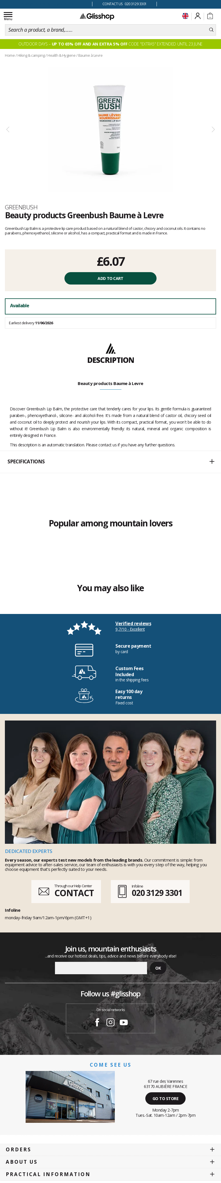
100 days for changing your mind (46, 3)
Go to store (166, 1098)
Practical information (48, 1174)
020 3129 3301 (157, 892)
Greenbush (21, 207)
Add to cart (110, 278)
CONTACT (74, 893)
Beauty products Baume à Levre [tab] (110, 383)
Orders (18, 1149)
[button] (110, 462)
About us (22, 1162)
